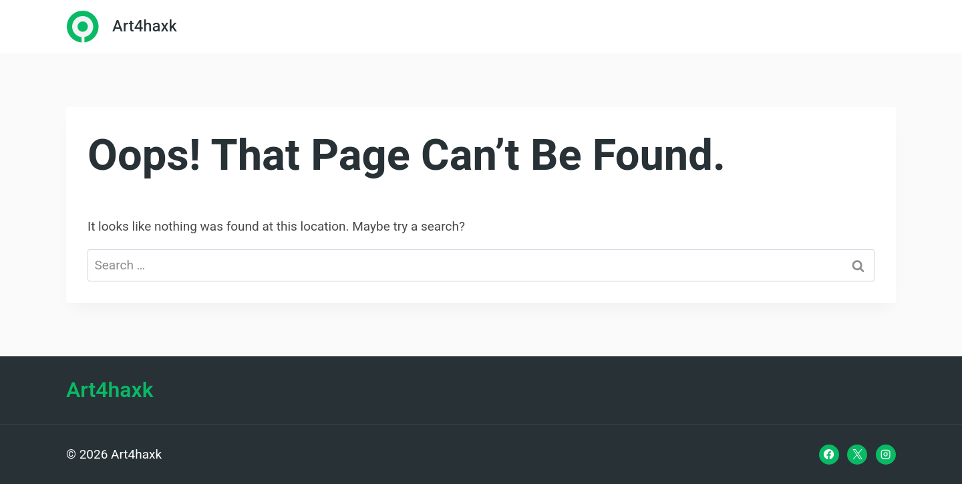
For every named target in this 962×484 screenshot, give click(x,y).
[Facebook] (829, 455)
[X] (857, 455)
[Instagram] (886, 455)
